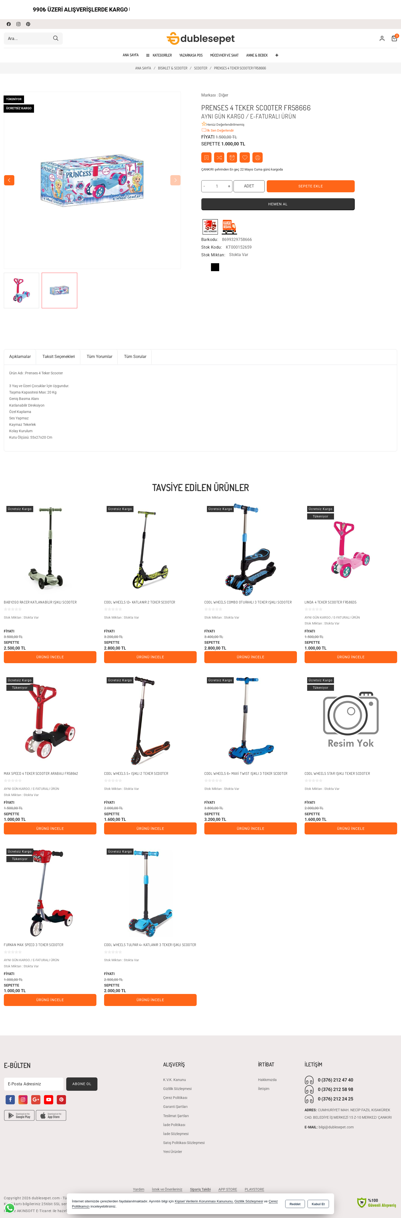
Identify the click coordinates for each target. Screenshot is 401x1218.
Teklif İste (206, 158)
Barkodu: (209, 239)
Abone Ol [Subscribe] (82, 1084)
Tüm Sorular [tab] (135, 356)
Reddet (295, 1204)
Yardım (138, 1189)
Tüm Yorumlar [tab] (99, 356)
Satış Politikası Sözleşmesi (184, 1143)
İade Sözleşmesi (175, 1134)
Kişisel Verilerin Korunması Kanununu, (204, 1201)
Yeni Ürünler (172, 1152)
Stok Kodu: (211, 247)
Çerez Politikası (175, 1098)
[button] (175, 180)
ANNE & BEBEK (257, 55)
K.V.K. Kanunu (174, 1080)
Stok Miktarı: (213, 254)
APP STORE (227, 1189)
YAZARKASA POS (191, 55)
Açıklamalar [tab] (20, 356)
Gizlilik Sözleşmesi (177, 1089)
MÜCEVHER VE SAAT (224, 55)
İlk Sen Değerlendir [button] (217, 130)
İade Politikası (174, 1125)
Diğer (223, 95)
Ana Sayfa (131, 55)
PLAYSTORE (254, 1189)
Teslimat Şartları (176, 1116)
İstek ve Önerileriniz (167, 1189)
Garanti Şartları (175, 1107)
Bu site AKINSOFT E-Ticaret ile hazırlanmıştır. (43, 1211)
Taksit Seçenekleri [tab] (58, 356)
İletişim (263, 1089)
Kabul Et (318, 1204)
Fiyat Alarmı (232, 158)
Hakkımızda (267, 1080)
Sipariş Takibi (200, 1189)
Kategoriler (159, 55)
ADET (249, 186)
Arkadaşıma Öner (258, 158)
